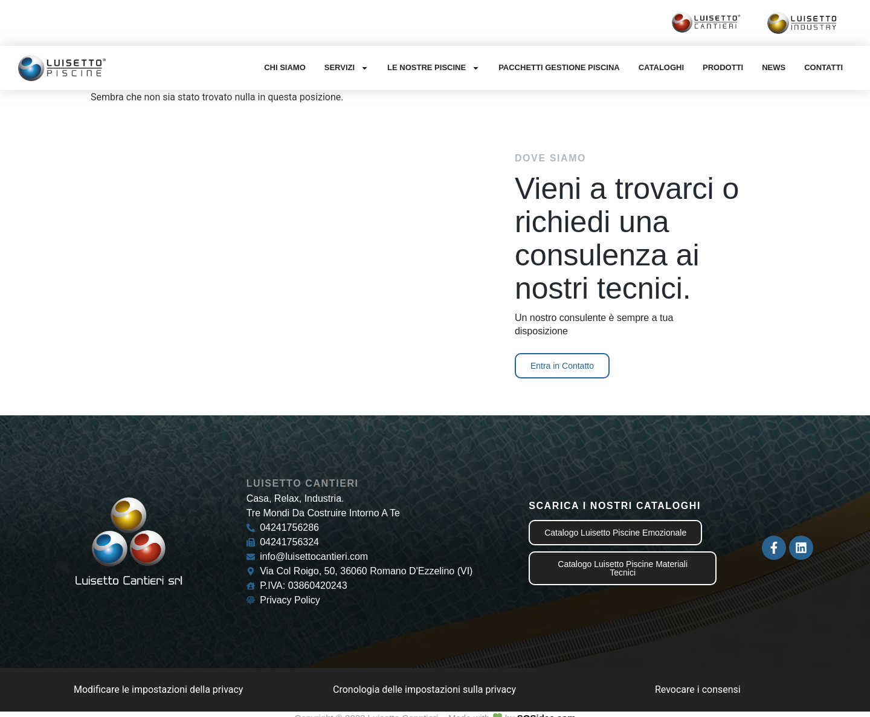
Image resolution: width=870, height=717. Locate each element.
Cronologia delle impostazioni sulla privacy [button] (424, 689)
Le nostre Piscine (433, 68)
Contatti (823, 67)
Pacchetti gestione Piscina (559, 67)
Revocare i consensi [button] (698, 689)
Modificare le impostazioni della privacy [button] (158, 689)
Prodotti (723, 67)
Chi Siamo (285, 67)
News (773, 67)
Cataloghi (661, 67)
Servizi (346, 68)
